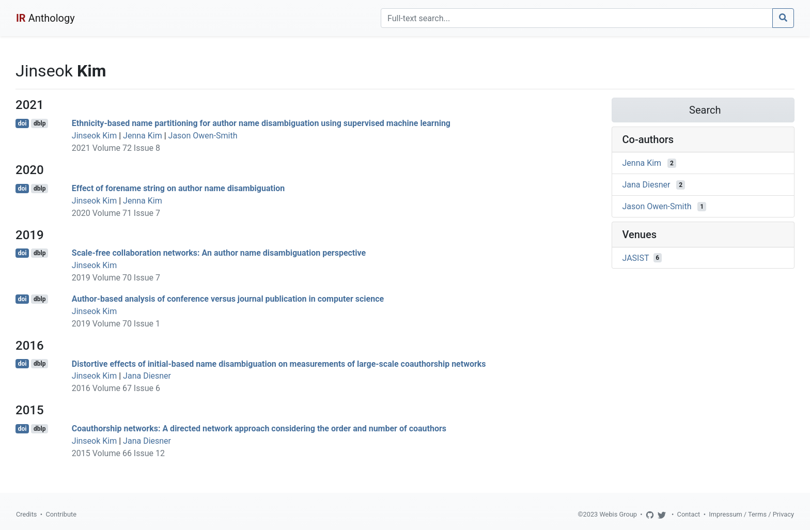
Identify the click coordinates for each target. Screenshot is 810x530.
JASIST (635, 257)
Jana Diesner (147, 376)
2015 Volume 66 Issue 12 (118, 453)
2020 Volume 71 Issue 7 (116, 213)
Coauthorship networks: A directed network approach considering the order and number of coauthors (259, 428)
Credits (26, 514)
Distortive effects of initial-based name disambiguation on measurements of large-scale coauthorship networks (279, 363)
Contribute (60, 514)
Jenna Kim (142, 136)
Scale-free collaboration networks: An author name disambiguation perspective (219, 253)
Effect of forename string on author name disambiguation (178, 188)
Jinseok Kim (94, 136)
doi (22, 123)
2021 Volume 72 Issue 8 (116, 148)
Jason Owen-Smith (203, 136)
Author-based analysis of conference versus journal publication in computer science (228, 299)
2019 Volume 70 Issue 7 (116, 278)
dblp (39, 123)
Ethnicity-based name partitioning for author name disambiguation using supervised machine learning (261, 123)
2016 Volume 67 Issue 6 (116, 388)
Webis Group (618, 514)
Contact (688, 514)
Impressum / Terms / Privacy (751, 514)
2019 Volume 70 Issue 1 (116, 324)
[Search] (577, 18)
